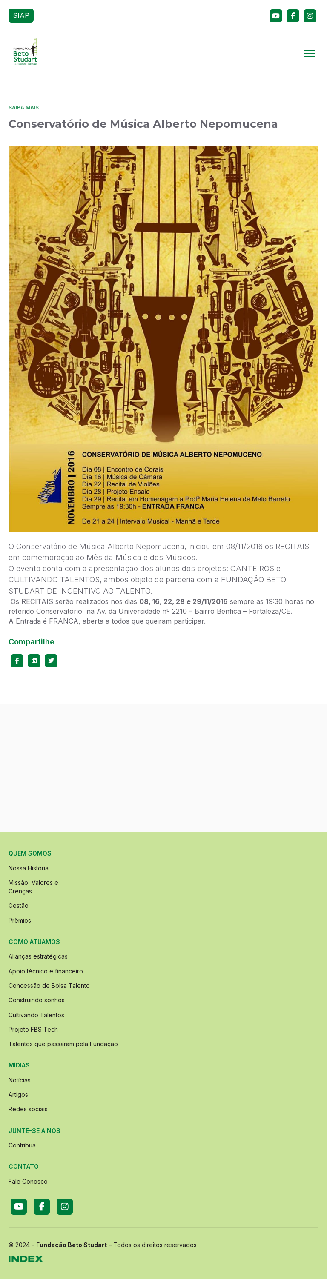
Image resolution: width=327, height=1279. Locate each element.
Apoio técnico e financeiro (46, 971)
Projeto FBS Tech (33, 1029)
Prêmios (20, 920)
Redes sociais (28, 1109)
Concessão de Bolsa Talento (49, 985)
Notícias (20, 1080)
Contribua (22, 1145)
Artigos (18, 1094)
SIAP (21, 15)
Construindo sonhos (37, 1000)
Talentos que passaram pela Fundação (63, 1043)
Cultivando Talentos (36, 1015)
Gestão (19, 905)
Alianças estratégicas (38, 956)
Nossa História (29, 868)
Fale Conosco (28, 1181)
